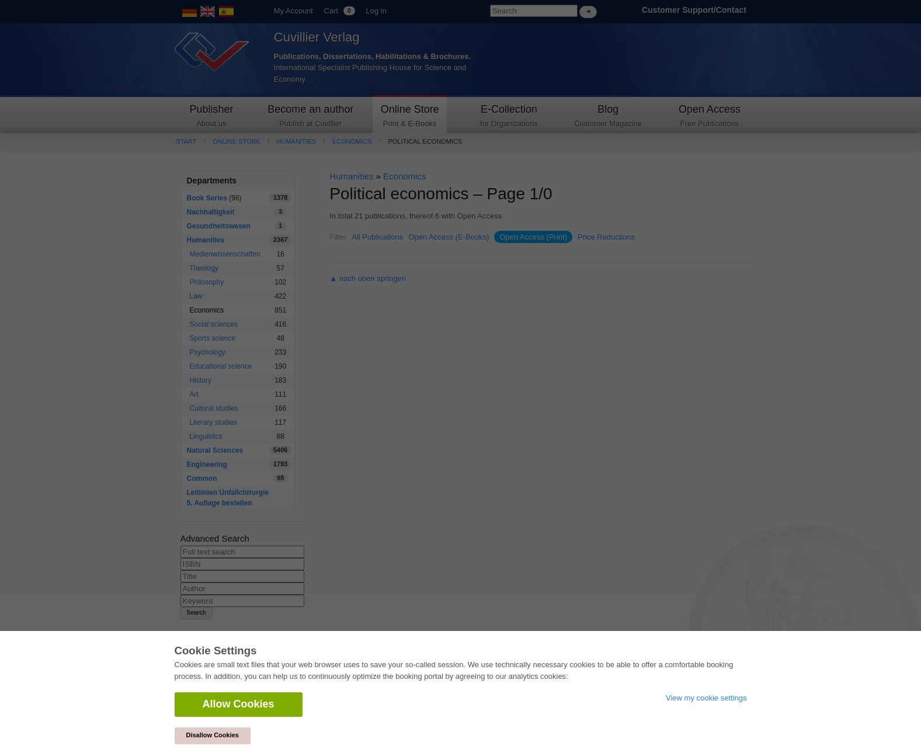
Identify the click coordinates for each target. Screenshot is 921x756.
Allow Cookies (238, 704)
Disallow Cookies (212, 734)
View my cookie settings (706, 697)
